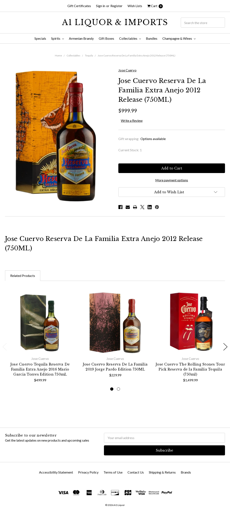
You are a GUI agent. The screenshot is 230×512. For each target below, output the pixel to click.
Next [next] (225, 346)
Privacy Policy (88, 472)
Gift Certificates (79, 6)
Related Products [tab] (22, 276)
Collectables (130, 38)
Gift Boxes (106, 38)
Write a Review (132, 120)
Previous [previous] (4, 346)
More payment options (171, 180)
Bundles (151, 38)
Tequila (89, 55)
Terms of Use (113, 472)
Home (58, 55)
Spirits (57, 38)
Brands (186, 472)
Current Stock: (130, 150)
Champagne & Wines (179, 38)
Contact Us (136, 472)
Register (116, 6)
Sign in (100, 6)
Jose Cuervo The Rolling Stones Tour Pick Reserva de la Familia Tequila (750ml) (190, 369)
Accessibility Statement (56, 472)
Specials (40, 38)
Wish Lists (135, 6)
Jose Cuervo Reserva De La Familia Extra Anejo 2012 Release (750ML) (136, 55)
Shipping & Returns (162, 472)
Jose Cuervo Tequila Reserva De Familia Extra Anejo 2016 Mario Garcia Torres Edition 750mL (40, 369)
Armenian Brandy (81, 38)
